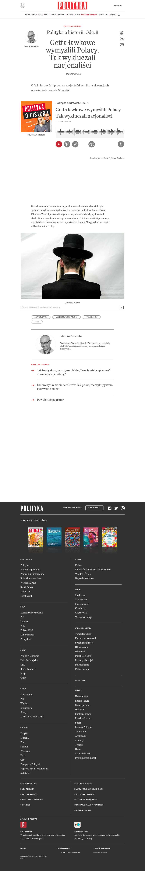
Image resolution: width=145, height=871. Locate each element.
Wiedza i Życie (28, 582)
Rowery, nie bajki (84, 660)
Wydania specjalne (30, 569)
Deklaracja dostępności (85, 800)
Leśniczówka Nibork (101, 848)
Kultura (62, 15)
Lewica (24, 621)
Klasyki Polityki (83, 727)
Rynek (54, 15)
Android (28, 832)
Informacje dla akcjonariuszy (88, 805)
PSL (22, 626)
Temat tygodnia (83, 633)
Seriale (24, 746)
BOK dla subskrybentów (31, 800)
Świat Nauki (26, 587)
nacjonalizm (92, 317)
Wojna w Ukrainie (29, 655)
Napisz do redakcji (29, 794)
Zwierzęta (80, 731)
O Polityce (25, 805)
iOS (21, 832)
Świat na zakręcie (84, 642)
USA (22, 664)
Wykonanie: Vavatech (100, 852)
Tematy (79, 744)
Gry (22, 759)
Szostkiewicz (82, 604)
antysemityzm (41, 317)
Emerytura (26, 707)
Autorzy (79, 740)
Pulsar (78, 565)
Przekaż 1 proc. (83, 718)
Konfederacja (27, 634)
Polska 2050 (26, 630)
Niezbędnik (26, 595)
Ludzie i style (82, 700)
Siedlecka (80, 595)
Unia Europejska (29, 660)
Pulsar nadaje (82, 669)
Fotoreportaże (82, 705)
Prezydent (25, 639)
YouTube (120, 158)
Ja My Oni (25, 591)
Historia (79, 709)
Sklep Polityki (82, 753)
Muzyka (24, 737)
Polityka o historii (72, 26)
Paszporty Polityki (30, 764)
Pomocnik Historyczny (32, 573)
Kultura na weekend (85, 638)
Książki (24, 733)
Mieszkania (26, 694)
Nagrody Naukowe (84, 578)
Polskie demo (82, 664)
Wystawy (25, 751)
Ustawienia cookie (82, 810)
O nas (78, 749)
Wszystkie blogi (83, 617)
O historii (80, 651)
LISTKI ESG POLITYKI (31, 716)
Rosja (23, 673)
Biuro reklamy (27, 789)
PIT (22, 699)
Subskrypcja (94, 508)
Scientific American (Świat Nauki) (93, 569)
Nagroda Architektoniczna (34, 768)
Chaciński (80, 608)
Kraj (40, 15)
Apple (113, 158)
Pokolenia (104, 15)
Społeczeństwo (83, 713)
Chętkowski (81, 612)
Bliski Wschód (27, 669)
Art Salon (25, 773)
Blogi (77, 15)
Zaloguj (118, 6)
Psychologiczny (83, 655)
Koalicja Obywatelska (31, 612)
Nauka (70, 15)
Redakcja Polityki (28, 784)
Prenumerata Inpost (72, 508)
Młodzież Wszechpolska (66, 317)
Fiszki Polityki (81, 832)
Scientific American (30, 578)
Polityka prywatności (84, 794)
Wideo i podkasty (89, 15)
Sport (78, 722)
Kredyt (24, 712)
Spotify (107, 158)
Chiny (23, 677)
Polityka (24, 565)
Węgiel (24, 703)
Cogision (70, 852)
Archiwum (80, 735)
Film (22, 742)
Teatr (23, 755)
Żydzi (37, 322)
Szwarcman (81, 599)
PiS (22, 617)
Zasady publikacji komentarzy (88, 789)
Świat (46, 15)
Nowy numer (31, 15)
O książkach (81, 647)
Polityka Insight (64, 848)
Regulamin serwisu (83, 784)
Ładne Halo (77, 852)
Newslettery (81, 696)
